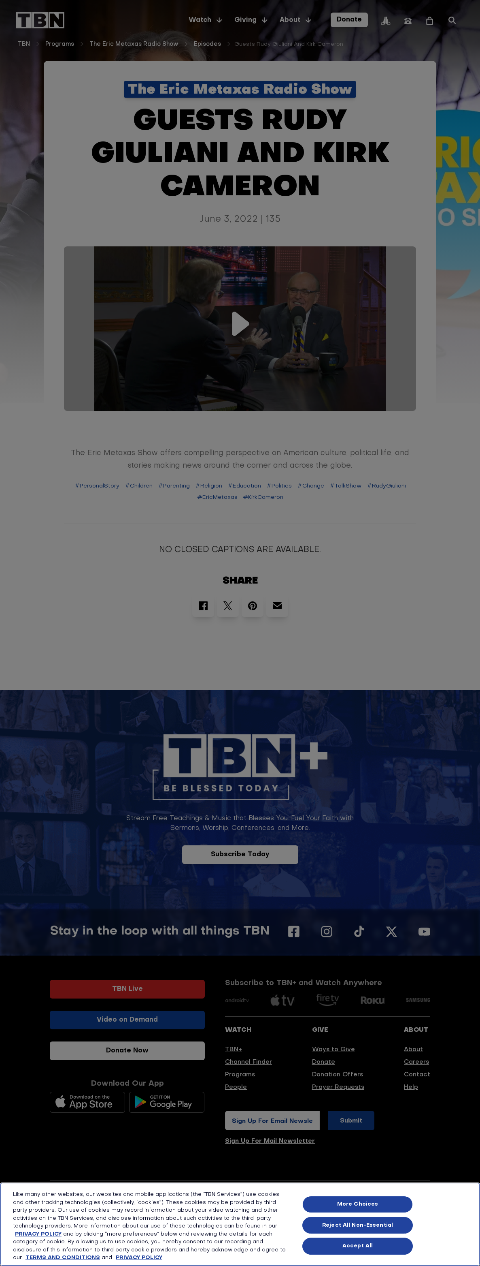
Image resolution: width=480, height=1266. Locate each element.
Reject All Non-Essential (357, 1225)
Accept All (357, 1246)
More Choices (357, 1204)
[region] (240, 1224)
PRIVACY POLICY (38, 1234)
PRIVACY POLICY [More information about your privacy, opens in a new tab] (139, 1257)
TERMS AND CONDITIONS (62, 1257)
